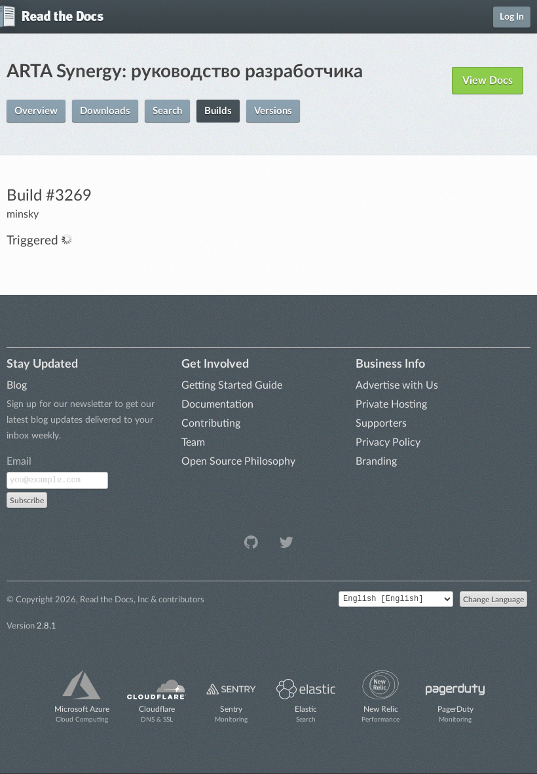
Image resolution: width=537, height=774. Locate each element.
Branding (376, 461)
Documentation (217, 404)
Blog (17, 385)
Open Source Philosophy (238, 461)
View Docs (487, 80)
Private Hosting (391, 404)
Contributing (210, 423)
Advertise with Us (397, 385)
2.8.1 (46, 625)
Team (193, 442)
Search (167, 111)
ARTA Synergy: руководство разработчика (185, 71)
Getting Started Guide (231, 385)
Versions (273, 111)
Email (19, 461)
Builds (218, 111)
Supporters (381, 423)
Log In (512, 17)
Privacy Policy (388, 442)
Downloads (105, 111)
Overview (36, 111)
